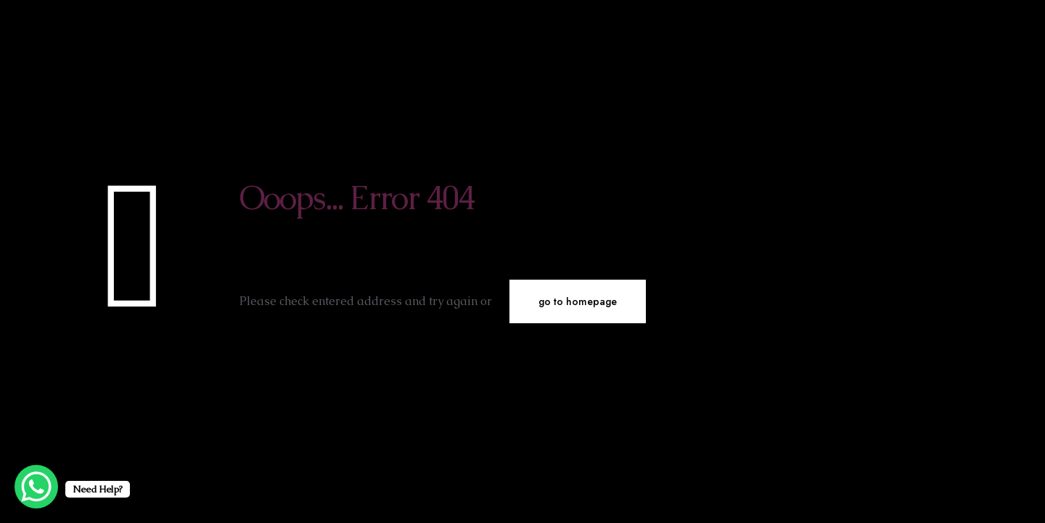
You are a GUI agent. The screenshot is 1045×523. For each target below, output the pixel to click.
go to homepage (577, 301)
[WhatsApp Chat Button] (36, 486)
